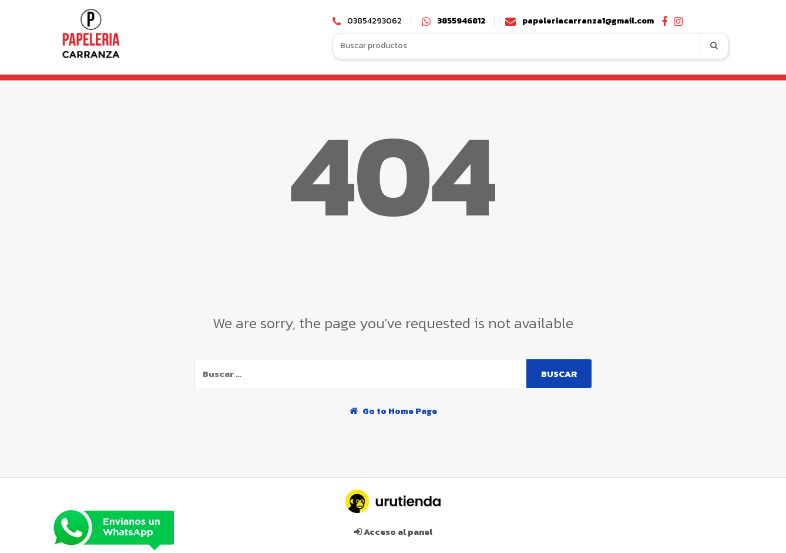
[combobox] (516, 46)
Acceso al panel (393, 531)
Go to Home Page (393, 410)
